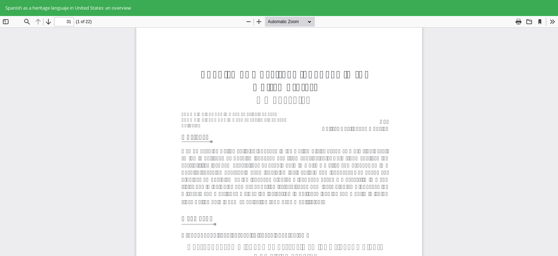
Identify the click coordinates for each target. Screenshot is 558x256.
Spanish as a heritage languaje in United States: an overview (68, 8)
